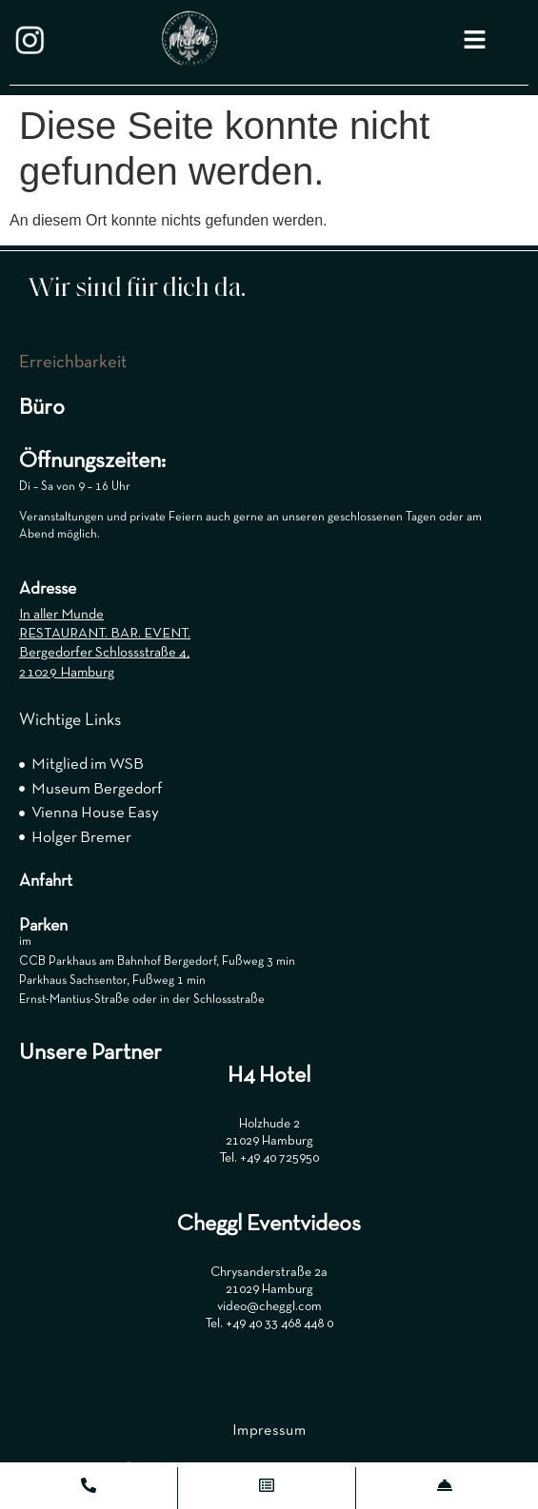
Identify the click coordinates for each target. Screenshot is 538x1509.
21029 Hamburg (66, 672)
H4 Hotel (269, 1076)
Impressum (269, 1431)
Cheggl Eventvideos (269, 1224)
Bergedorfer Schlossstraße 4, (104, 652)
